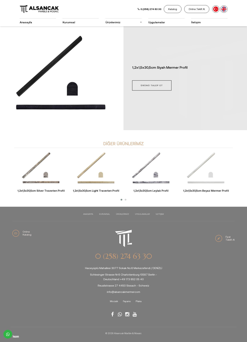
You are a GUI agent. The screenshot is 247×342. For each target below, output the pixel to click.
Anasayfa (26, 22)
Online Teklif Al (197, 9)
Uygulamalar (156, 22)
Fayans (127, 301)
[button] (121, 199)
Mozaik (114, 301)
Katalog (172, 9)
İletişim (196, 22)
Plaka (139, 301)
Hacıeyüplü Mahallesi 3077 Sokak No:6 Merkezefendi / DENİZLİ (123, 268)
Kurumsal (69, 22)
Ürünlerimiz (112, 22)
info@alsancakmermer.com (123, 291)
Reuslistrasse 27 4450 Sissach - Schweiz (123, 285)
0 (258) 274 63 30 (123, 256)
